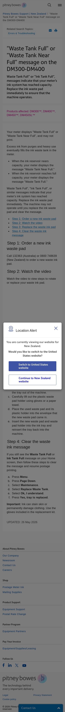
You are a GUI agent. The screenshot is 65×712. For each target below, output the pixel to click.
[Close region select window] (56, 328)
